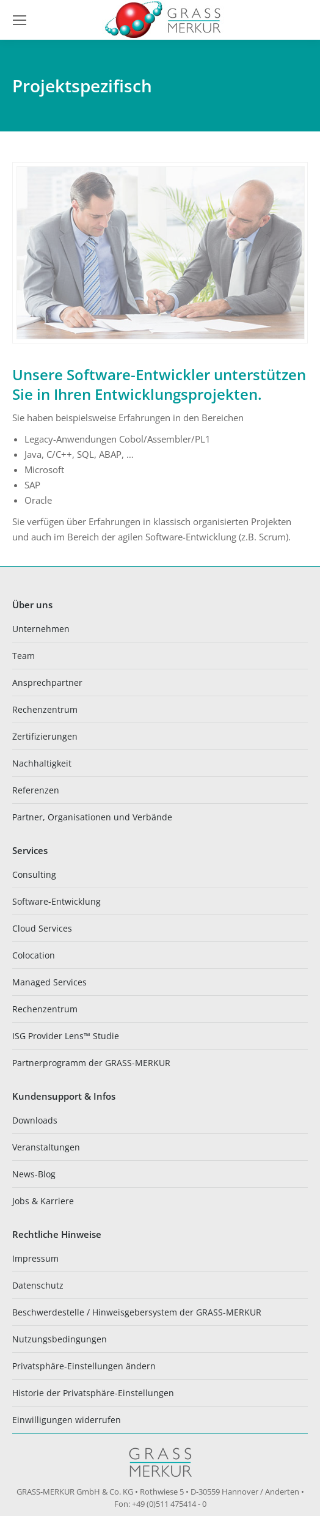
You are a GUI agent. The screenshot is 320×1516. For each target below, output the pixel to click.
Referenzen (35, 790)
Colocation (33, 955)
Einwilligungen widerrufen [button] (66, 1420)
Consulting (34, 874)
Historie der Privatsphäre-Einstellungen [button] (93, 1393)
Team (23, 655)
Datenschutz (38, 1285)
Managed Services (49, 982)
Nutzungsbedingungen (59, 1339)
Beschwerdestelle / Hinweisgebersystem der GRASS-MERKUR (136, 1312)
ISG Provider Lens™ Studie (65, 1036)
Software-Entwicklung (56, 901)
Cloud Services (42, 928)
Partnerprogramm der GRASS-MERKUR (91, 1063)
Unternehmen (41, 629)
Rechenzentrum (45, 709)
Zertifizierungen (45, 736)
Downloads (34, 1120)
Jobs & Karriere (43, 1201)
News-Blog (34, 1174)
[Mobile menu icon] (19, 20)
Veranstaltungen (46, 1147)
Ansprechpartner (47, 682)
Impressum (35, 1258)
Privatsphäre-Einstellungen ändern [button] (84, 1366)
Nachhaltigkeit (41, 763)
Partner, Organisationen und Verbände (92, 817)
